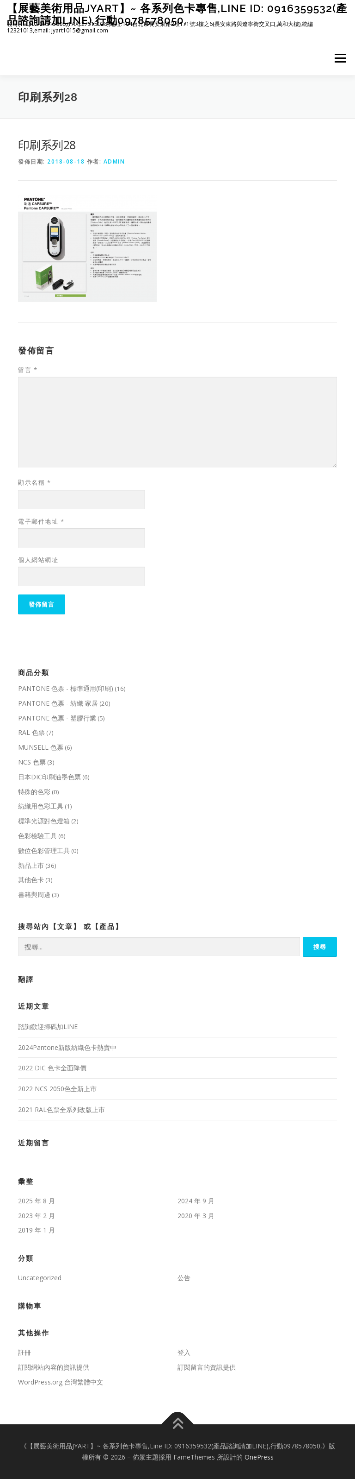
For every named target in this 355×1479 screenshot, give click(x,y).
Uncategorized (39, 1277)
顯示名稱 (34, 482)
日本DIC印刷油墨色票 (49, 776)
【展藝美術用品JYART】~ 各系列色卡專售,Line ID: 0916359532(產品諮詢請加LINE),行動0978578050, (177, 14)
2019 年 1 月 (36, 1230)
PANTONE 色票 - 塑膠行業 (57, 718)
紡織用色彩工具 (40, 806)
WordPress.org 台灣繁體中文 (60, 1382)
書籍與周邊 (34, 894)
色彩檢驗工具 (37, 835)
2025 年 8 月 (36, 1200)
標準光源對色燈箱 (44, 820)
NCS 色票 (32, 762)
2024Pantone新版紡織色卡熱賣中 (67, 1047)
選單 (339, 58)
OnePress (259, 1457)
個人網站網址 (38, 560)
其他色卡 (31, 879)
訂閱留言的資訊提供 (207, 1367)
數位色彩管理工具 (44, 850)
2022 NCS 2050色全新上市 (57, 1088)
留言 (27, 370)
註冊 (24, 1352)
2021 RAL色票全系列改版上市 (61, 1109)
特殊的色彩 (34, 791)
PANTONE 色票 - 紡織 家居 (58, 703)
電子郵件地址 (41, 521)
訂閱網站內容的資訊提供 (53, 1367)
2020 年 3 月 (196, 1215)
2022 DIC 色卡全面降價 (52, 1067)
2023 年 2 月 (36, 1215)
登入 (184, 1352)
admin (114, 161)
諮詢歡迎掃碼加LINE (48, 1026)
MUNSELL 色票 (40, 747)
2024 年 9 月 (196, 1200)
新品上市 (31, 865)
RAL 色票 (31, 732)
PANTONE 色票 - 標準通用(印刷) (65, 688)
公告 (184, 1277)
